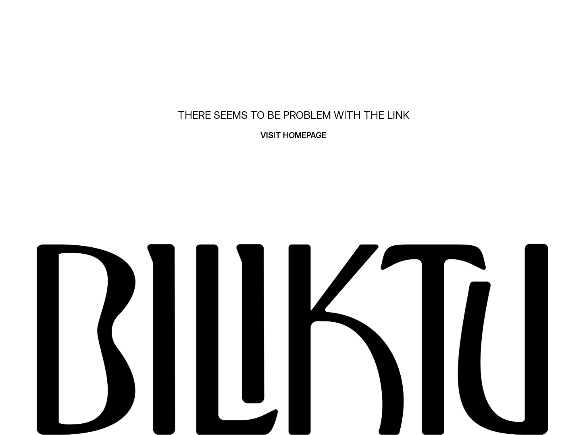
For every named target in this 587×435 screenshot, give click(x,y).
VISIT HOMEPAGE (293, 135)
